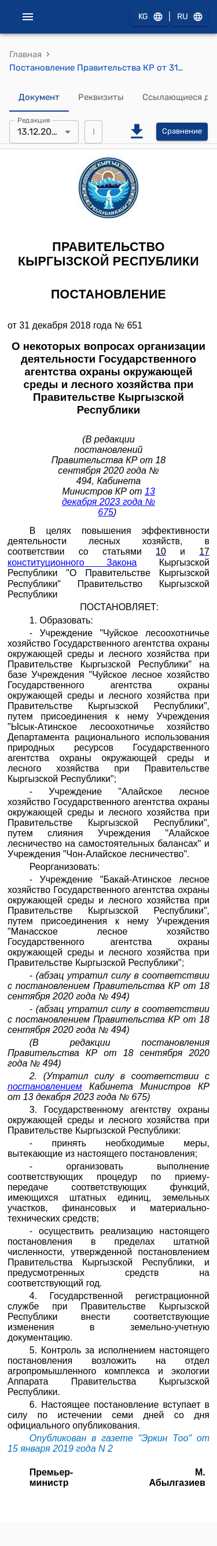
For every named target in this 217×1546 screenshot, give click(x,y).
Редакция (33, 120)
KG (149, 17)
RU (189, 17)
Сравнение (182, 132)
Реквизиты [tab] (101, 98)
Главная (25, 54)
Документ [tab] (39, 98)
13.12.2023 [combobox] (39, 131)
